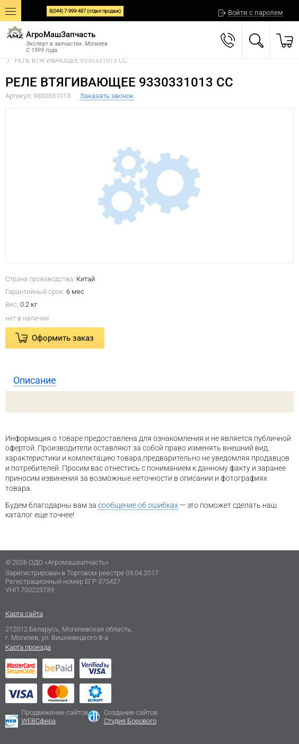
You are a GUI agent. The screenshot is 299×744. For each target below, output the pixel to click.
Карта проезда (28, 647)
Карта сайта (24, 614)
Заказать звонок (107, 96)
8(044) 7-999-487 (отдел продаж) (85, 11)
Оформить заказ (63, 338)
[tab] (149, 380)
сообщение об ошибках (138, 505)
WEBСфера (38, 721)
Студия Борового (130, 721)
